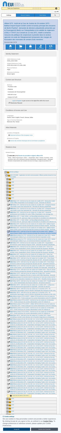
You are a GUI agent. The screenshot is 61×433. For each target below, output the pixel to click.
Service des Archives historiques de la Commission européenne (26, 141)
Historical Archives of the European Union (20, 135)
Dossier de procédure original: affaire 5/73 (30, 155)
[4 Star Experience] (39, 8)
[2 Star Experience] (35, 8)
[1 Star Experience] (33, 8)
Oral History (42, 15)
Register (19, 100)
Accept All (16, 429)
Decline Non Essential (44, 429)
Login (56, 11)
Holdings (8, 15)
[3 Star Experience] (37, 8)
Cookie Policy (48, 421)
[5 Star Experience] (41, 8)
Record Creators (25, 15)
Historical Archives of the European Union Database (18, 4)
